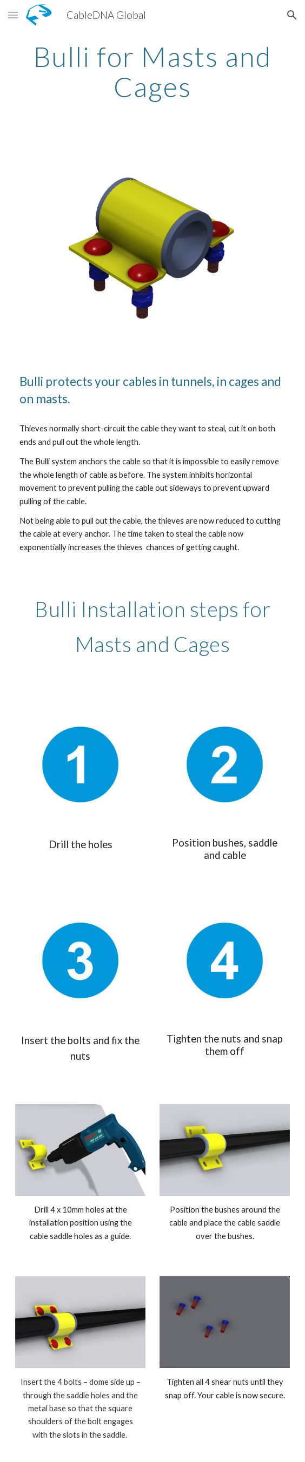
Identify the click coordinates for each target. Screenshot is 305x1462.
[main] (152, 71)
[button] (13, 15)
